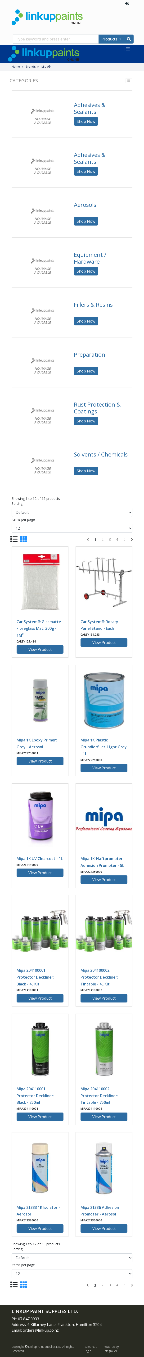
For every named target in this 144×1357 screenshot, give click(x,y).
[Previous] (88, 540)
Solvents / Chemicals (101, 454)
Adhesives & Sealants (89, 108)
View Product (40, 649)
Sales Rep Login (91, 1349)
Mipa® (45, 67)
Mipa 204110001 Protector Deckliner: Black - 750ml (35, 1095)
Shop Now (86, 121)
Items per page (23, 519)
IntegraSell (110, 1351)
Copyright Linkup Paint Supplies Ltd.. (37, 1347)
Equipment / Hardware (90, 258)
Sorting (17, 503)
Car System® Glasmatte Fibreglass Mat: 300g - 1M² (39, 628)
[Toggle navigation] (128, 49)
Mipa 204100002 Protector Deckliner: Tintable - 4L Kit (99, 977)
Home (16, 67)
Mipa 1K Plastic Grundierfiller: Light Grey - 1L (104, 746)
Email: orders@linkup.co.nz (35, 1330)
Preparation (89, 354)
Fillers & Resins (93, 304)
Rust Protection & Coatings (97, 407)
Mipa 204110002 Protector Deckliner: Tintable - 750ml (99, 1095)
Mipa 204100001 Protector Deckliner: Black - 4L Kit (35, 977)
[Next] (132, 540)
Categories (24, 80)
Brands (31, 67)
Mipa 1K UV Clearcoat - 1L (40, 858)
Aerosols (85, 204)
